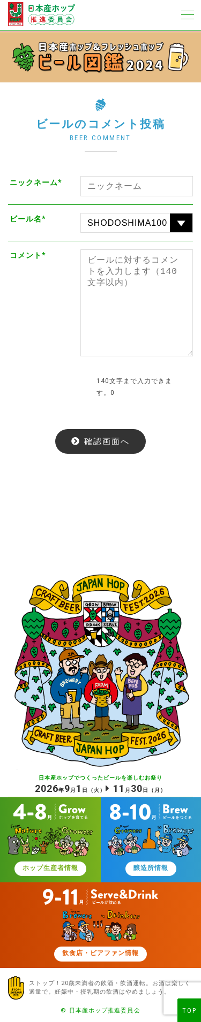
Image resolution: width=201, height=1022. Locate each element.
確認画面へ (107, 441)
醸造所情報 (150, 868)
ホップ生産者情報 (50, 868)
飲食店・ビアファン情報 (100, 954)
